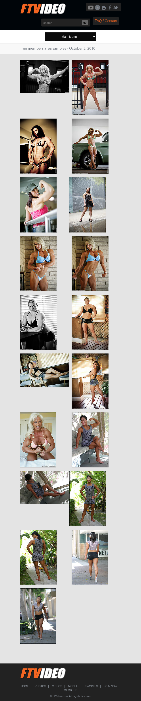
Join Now (110, 686)
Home (25, 686)
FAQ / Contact (106, 21)
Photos (40, 686)
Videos (57, 686)
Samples (92, 686)
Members (70, 690)
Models (73, 686)
